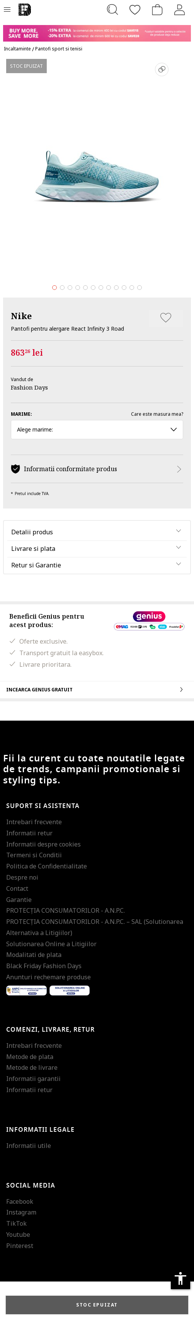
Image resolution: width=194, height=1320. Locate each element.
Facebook (19, 1201)
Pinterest (19, 1245)
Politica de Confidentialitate (46, 866)
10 (124, 287)
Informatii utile (28, 1145)
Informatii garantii (33, 1078)
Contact (17, 888)
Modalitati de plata (33, 954)
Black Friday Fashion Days (44, 966)
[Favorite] (134, 9)
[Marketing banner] (97, 29)
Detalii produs (32, 532)
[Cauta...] (112, 9)
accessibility (180, 1278)
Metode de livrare (32, 1067)
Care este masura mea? (157, 414)
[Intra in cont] (179, 9)
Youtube (18, 1234)
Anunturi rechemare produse (48, 977)
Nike (21, 315)
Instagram (21, 1212)
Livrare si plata (33, 548)
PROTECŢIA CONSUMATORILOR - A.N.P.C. (65, 910)
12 (139, 287)
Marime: (21, 414)
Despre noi (22, 877)
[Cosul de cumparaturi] (157, 9)
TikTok (16, 1223)
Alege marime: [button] (97, 429)
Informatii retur (29, 833)
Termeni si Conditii (34, 855)
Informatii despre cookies (43, 844)
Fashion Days (29, 387)
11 (131, 287)
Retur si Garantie (36, 565)
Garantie (19, 899)
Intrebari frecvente (34, 822)
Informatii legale (40, 1129)
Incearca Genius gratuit (97, 689)
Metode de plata (29, 1056)
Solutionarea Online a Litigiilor (51, 944)
